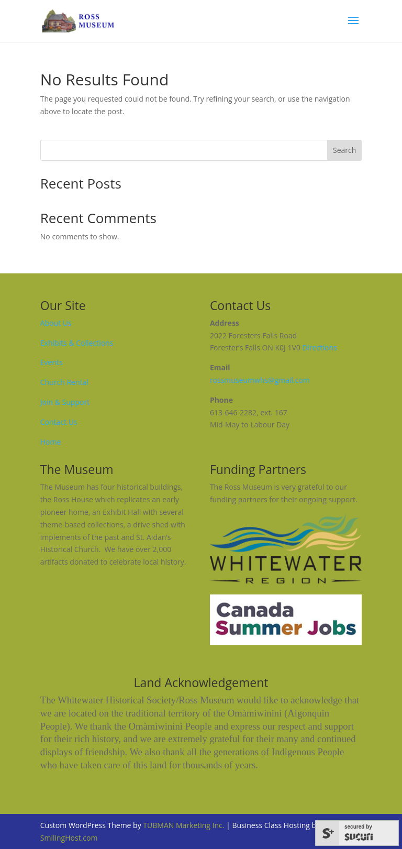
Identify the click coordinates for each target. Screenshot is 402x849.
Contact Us (58, 422)
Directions (319, 347)
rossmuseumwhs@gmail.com (260, 380)
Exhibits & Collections (77, 343)
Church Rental (64, 382)
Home (50, 442)
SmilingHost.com (69, 838)
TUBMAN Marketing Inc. (183, 825)
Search (344, 150)
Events (51, 362)
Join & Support (65, 402)
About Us (56, 323)
